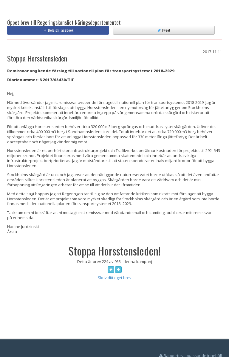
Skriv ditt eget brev (114, 277)
